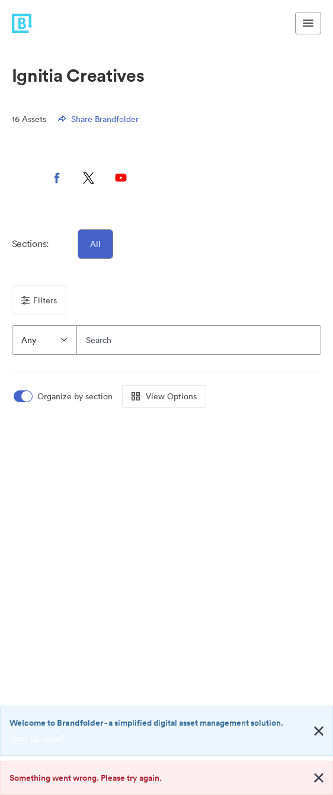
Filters (39, 300)
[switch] (64, 397)
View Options (164, 396)
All (95, 244)
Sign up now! (37, 738)
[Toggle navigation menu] (308, 23)
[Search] (199, 340)
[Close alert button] (318, 731)
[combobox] (44, 340)
